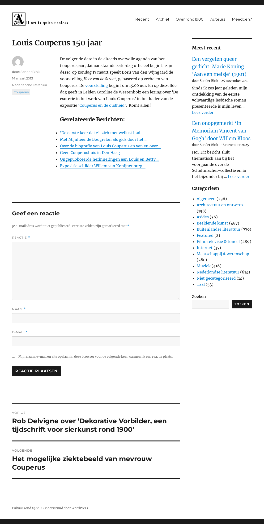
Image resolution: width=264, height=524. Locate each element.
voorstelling (97, 85)
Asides (203, 217)
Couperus (21, 92)
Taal (201, 284)
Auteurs (217, 19)
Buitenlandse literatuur (218, 229)
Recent (142, 19)
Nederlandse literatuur (29, 85)
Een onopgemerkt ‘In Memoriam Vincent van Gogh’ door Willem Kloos (221, 130)
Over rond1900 (190, 19)
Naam (19, 309)
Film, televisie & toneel (218, 241)
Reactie (21, 238)
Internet (205, 247)
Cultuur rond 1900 (25, 508)
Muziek (204, 266)
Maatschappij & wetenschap (223, 253)
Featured (205, 235)
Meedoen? (242, 19)
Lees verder (202, 112)
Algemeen (206, 198)
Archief (162, 19)
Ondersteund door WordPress (65, 508)
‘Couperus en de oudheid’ (102, 105)
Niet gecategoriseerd (216, 278)
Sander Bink (30, 72)
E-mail (20, 332)
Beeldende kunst (212, 223)
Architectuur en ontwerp (220, 205)
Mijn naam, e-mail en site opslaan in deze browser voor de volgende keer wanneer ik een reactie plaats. (95, 357)
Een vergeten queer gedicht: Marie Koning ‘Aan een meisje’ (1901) (219, 66)
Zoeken (199, 296)
